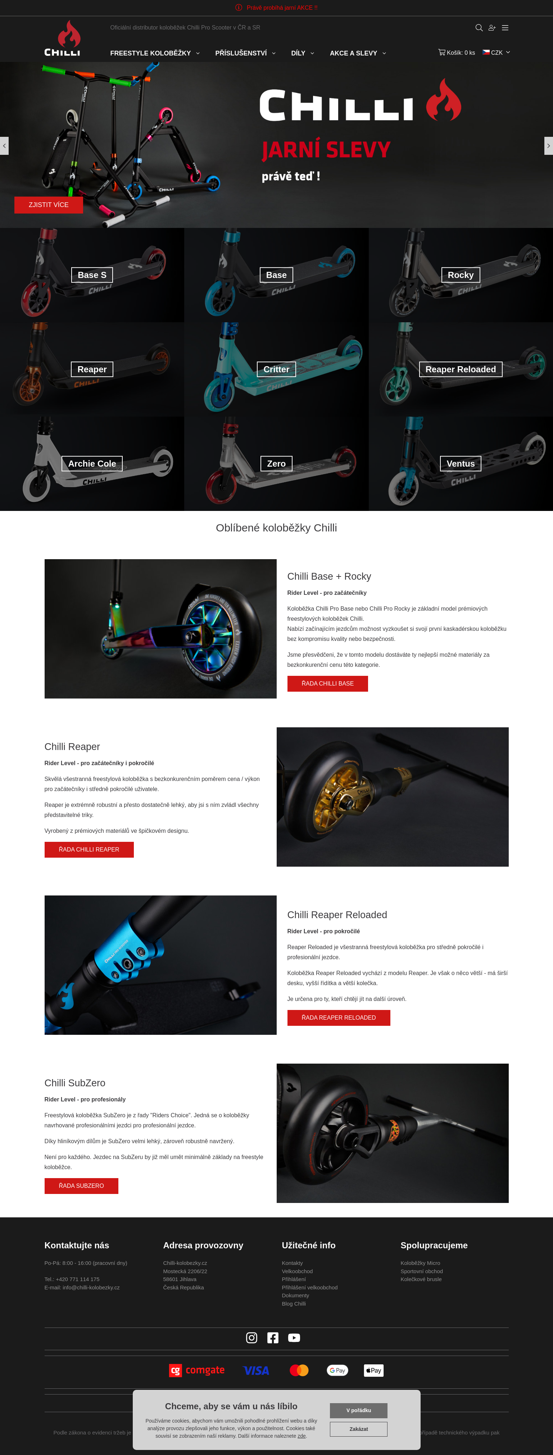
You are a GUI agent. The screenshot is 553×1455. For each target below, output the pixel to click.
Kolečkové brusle (421, 1279)
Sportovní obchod (422, 1271)
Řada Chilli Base (328, 684)
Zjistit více (49, 204)
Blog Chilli (294, 1304)
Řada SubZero (81, 1186)
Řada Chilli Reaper (89, 849)
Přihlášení (294, 1279)
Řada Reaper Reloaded (339, 1018)
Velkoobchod (297, 1271)
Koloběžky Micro (420, 1263)
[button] (548, 146)
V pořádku (358, 1410)
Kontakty (292, 1263)
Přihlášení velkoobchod (310, 1287)
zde (302, 1436)
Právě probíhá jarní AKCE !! (282, 8)
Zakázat (359, 1429)
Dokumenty (295, 1295)
